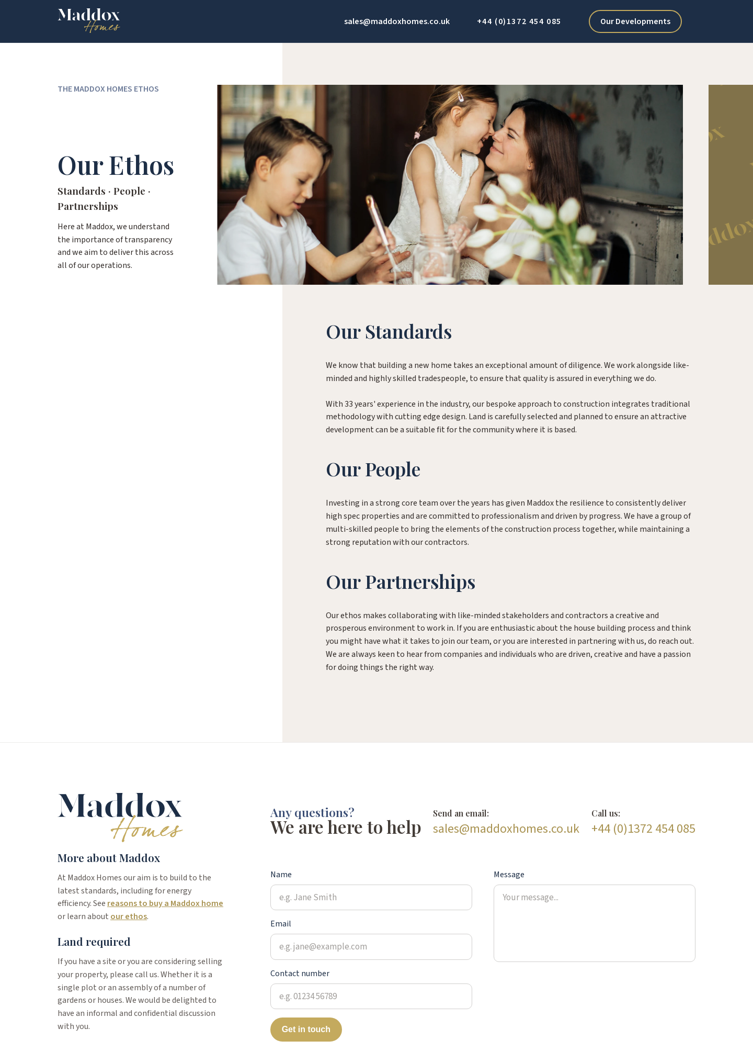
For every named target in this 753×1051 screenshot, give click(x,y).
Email (280, 923)
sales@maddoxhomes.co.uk (397, 21)
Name (281, 874)
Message (509, 874)
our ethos (128, 916)
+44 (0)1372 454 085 (519, 21)
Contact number (299, 973)
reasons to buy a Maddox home (165, 903)
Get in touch (306, 1029)
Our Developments (635, 21)
